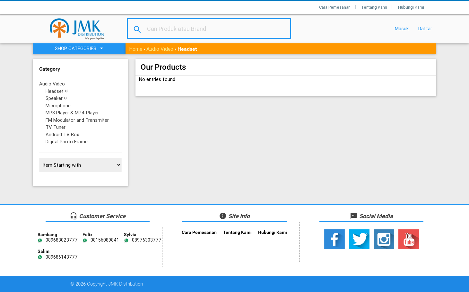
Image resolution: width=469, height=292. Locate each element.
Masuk (402, 28)
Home (135, 49)
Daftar (425, 28)
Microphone (58, 105)
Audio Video (159, 49)
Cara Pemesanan (335, 7)
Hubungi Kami (411, 7)
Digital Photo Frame (67, 141)
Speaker (56, 98)
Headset (57, 91)
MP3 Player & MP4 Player (72, 113)
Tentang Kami (374, 7)
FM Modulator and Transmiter (77, 120)
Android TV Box (62, 134)
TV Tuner (55, 127)
